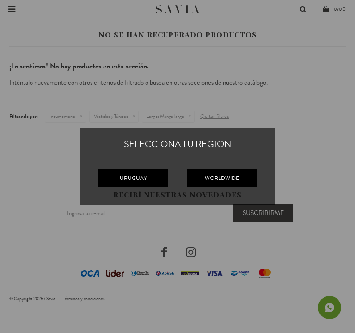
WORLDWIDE (222, 178)
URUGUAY (133, 178)
